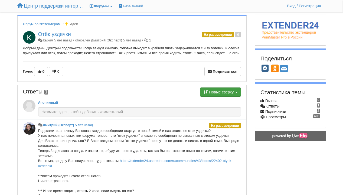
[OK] (275, 68)
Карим (48, 40)
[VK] (265, 68)
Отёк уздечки (54, 34)
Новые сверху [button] (220, 92)
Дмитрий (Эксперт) (106, 40)
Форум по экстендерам (41, 24)
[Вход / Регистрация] (304, 6)
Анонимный (48, 103)
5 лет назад (84, 125)
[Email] (284, 69)
